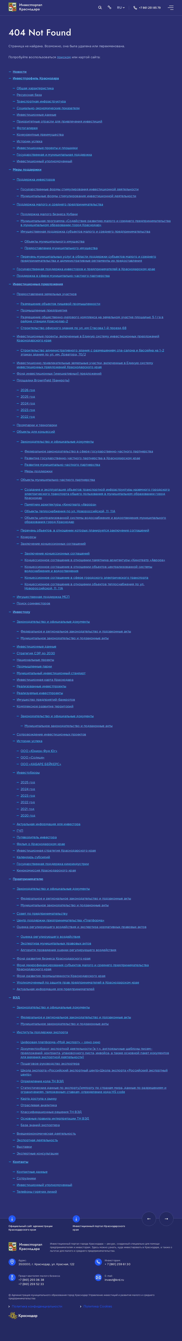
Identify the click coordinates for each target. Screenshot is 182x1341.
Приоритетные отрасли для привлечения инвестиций (59, 121)
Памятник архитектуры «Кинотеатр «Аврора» (60, 504)
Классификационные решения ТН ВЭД (51, 1112)
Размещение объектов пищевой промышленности (60, 304)
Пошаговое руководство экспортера (50, 1064)
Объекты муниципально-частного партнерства (58, 480)
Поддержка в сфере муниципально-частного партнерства (63, 276)
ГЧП (20, 831)
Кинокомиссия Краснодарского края (46, 870)
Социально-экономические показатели (48, 108)
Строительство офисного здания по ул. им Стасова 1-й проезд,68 (73, 328)
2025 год (28, 397)
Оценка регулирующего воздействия (50, 937)
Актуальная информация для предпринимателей (55, 989)
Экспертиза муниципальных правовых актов (56, 943)
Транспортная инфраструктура (41, 101)
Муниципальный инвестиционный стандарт (51, 673)
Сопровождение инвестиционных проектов (51, 734)
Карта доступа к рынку (39, 1099)
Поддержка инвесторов (36, 179)
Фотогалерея (27, 128)
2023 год (28, 410)
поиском (64, 57)
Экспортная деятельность (37, 1140)
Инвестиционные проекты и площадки (47, 148)
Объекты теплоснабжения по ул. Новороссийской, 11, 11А (70, 511)
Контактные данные (32, 1172)
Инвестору (21, 612)
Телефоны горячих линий (37, 1192)
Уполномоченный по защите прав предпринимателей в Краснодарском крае (78, 982)
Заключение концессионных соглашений (53, 544)
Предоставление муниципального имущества (61, 248)
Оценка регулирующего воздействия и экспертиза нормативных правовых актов (81, 927)
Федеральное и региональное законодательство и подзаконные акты (76, 631)
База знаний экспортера (40, 1125)
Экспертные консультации (37, 1153)
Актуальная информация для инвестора (49, 824)
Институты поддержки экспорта (42, 1032)
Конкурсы (28, 537)
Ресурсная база (29, 95)
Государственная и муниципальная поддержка (54, 155)
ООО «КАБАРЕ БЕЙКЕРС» (41, 764)
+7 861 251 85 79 (147, 8)
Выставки (24, 1147)
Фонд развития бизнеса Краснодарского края (54, 958)
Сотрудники (26, 1178)
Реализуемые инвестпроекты (40, 693)
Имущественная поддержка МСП (43, 597)
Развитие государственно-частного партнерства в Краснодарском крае (82, 458)
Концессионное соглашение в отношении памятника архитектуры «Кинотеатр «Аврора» (95, 560)
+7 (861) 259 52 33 (31, 1284)
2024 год (28, 403)
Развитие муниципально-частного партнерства (62, 465)
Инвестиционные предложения (38, 284)
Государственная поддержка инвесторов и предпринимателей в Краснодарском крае (86, 269)
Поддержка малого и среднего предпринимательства (60, 204)
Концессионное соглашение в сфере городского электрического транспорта (86, 578)
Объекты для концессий (36, 432)
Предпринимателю (28, 879)
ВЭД (16, 998)
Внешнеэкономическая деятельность (46, 1134)
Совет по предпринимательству (42, 914)
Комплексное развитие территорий (45, 706)
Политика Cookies (98, 1306)
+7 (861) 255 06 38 (31, 1280)
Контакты (20, 1162)
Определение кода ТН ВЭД (42, 1081)
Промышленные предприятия (44, 310)
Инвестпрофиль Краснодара (36, 78)
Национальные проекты (35, 660)
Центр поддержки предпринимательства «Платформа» (60, 920)
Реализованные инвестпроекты (41, 686)
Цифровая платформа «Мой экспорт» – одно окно (60, 1042)
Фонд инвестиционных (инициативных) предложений (59, 374)
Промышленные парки (34, 666)
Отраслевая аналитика (39, 1105)
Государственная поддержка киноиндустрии (53, 864)
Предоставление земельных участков (47, 294)
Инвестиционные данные (36, 115)
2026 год (28, 390)
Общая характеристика (35, 88)
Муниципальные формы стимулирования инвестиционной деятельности (78, 196)
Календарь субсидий (33, 857)
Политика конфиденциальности (37, 1306)
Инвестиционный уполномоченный (44, 161)
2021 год (27, 809)
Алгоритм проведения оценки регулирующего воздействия (68, 950)
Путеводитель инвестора (37, 837)
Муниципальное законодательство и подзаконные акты (65, 638)
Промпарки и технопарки (37, 425)
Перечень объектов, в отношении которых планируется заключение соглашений (85, 530)
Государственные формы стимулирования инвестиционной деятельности (80, 189)
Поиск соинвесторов (33, 603)
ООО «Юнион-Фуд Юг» (39, 751)
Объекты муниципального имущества (55, 241)
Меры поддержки (27, 170)
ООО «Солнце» (32, 757)
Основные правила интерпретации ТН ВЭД (55, 1118)
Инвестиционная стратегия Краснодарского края (56, 851)
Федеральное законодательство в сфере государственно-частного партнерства (89, 451)
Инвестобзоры (28, 773)
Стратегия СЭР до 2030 (36, 653)
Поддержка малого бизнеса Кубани (49, 214)
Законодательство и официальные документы (57, 442)
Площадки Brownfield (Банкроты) (43, 380)
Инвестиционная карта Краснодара (45, 680)
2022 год (28, 417)
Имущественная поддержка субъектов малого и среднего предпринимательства (85, 232)
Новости (20, 72)
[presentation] (149, 1219)
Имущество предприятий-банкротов (46, 700)
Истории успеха (29, 141)
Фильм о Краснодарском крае (41, 844)
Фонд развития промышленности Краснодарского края (61, 976)
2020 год (28, 816)
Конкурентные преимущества (40, 135)
